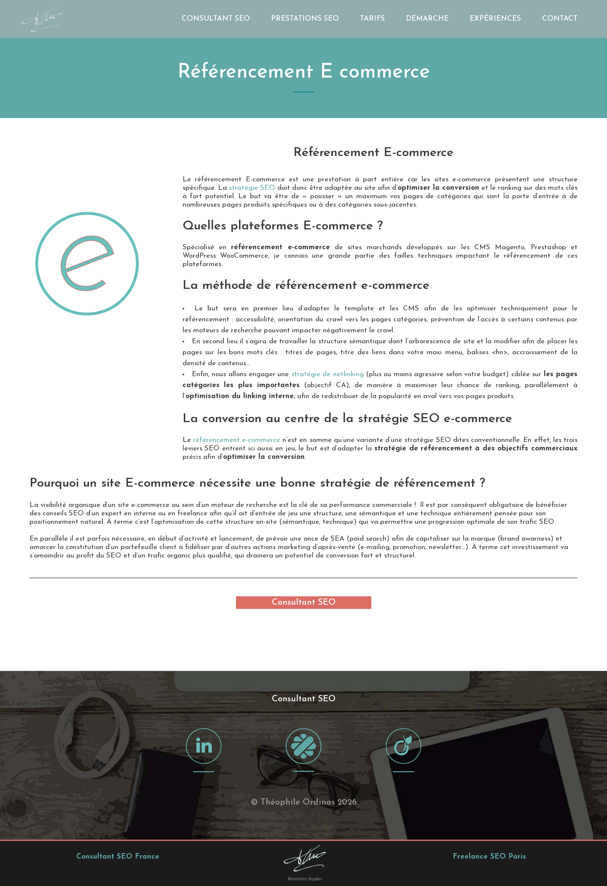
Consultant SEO (304, 602)
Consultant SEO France (117, 809)
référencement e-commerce (236, 440)
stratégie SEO (252, 187)
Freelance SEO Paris (489, 809)
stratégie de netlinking (327, 374)
